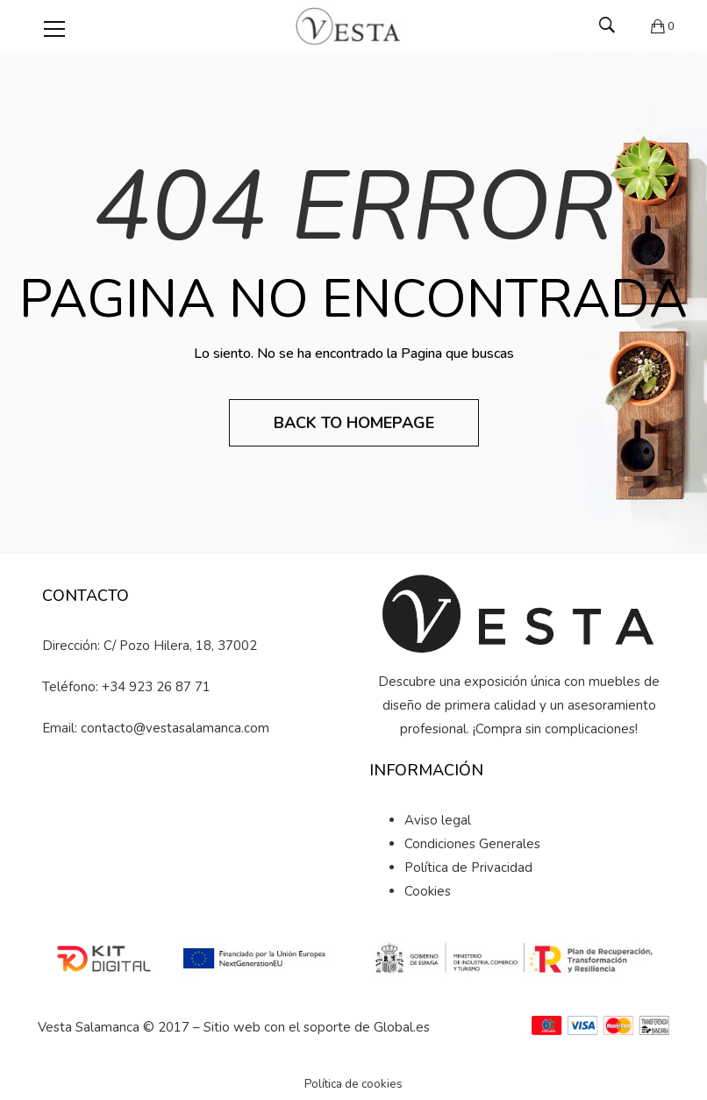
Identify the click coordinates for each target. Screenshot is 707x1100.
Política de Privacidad (468, 867)
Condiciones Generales (472, 844)
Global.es (402, 1027)
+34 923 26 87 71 (156, 687)
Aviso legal (437, 820)
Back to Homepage (354, 422)
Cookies (427, 891)
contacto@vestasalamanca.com (175, 728)
